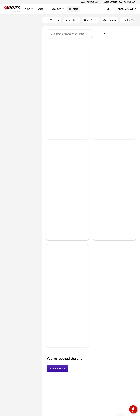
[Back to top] (57, 368)
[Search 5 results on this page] (69, 33)
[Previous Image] (49, 58)
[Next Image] (85, 58)
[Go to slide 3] (67, 70)
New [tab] (8, 20)
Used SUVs (128, 20)
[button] (49, 58)
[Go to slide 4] (71, 70)
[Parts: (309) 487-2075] (108, 2)
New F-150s (71, 20)
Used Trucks (109, 20)
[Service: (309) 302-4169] (89, 2)
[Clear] (31, 77)
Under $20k (90, 20)
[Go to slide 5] (75, 70)
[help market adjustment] (50, 301)
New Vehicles (52, 20)
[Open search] (108, 9)
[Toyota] (7, 33)
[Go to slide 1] (59, 70)
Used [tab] (33, 20)
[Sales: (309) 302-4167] (127, 2)
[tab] (104, 91)
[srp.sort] (102, 34)
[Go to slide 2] (63, 70)
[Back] (33, 27)
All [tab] (21, 20)
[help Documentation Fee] (50, 303)
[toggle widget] (133, 409)
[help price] (50, 93)
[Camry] (17, 33)
